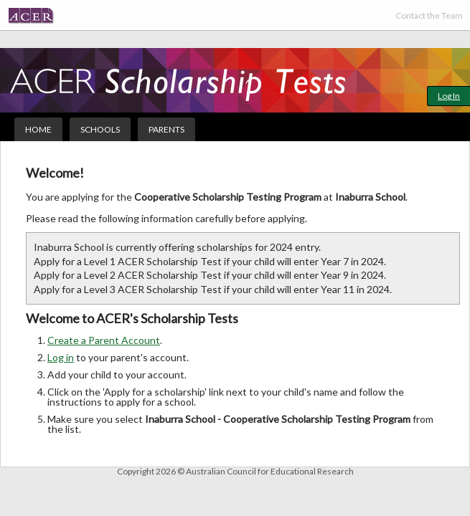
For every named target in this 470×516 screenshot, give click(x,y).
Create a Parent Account (103, 340)
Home (38, 129)
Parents (166, 129)
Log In (449, 95)
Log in (60, 357)
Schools (100, 129)
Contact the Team (429, 15)
